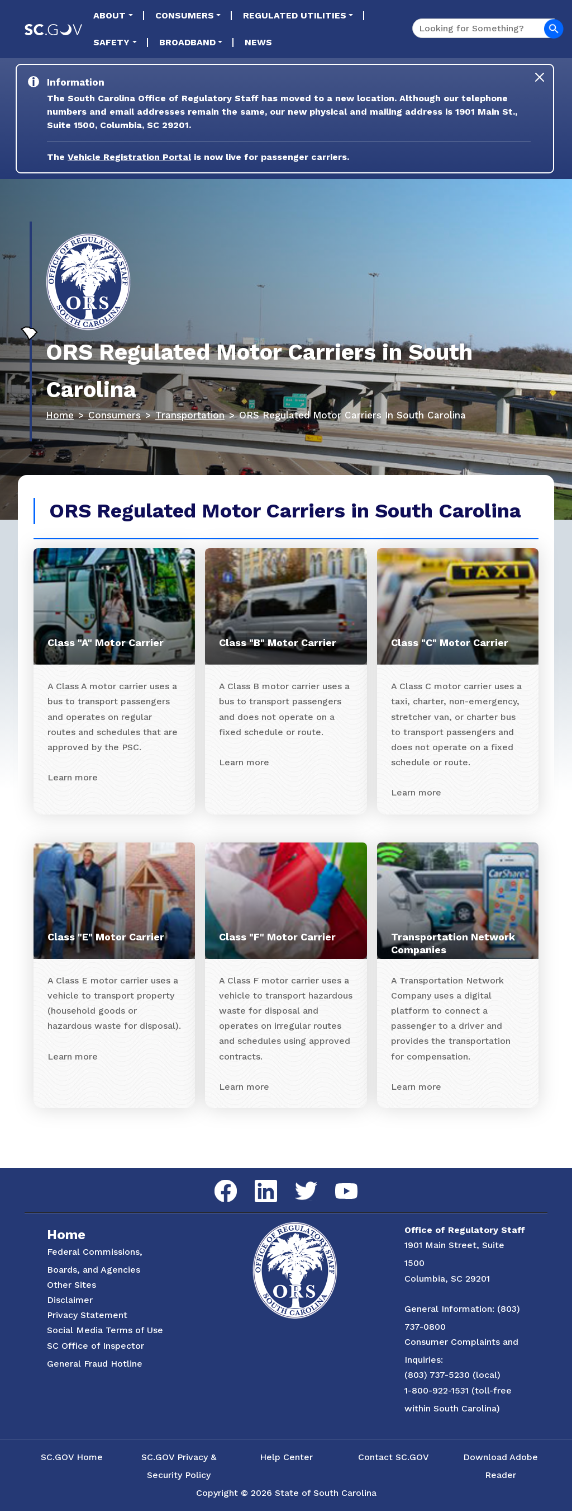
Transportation (190, 415)
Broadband (187, 42)
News (258, 42)
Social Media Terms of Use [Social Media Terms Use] (105, 1330)
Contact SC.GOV (393, 1457)
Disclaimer (70, 1300)
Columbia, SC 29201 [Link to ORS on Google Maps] (447, 1278)
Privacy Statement (87, 1315)
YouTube (337, 1183)
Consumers (184, 15)
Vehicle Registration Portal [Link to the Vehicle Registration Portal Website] (129, 157)
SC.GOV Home (72, 1457)
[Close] (539, 77)
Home (60, 415)
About (109, 15)
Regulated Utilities (294, 15)
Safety (111, 42)
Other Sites (71, 1284)
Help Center (286, 1457)
